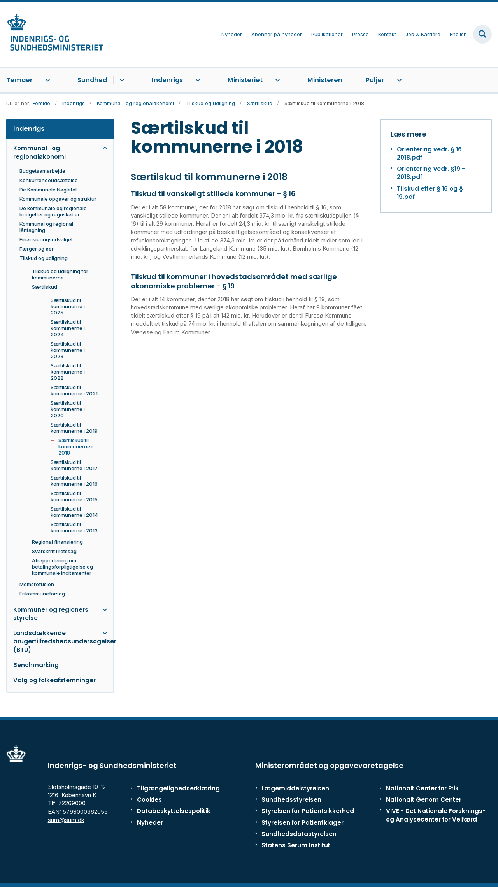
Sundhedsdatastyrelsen (299, 834)
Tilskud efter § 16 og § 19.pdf (430, 192)
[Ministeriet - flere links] (276, 80)
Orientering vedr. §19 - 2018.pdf (431, 173)
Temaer (19, 80)
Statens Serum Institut (295, 845)
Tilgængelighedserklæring (169, 788)
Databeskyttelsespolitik (169, 811)
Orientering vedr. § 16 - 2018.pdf (431, 153)
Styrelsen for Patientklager (302, 822)
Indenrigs (167, 80)
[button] (102, 148)
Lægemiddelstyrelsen (295, 788)
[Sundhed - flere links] (120, 80)
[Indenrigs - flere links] (196, 80)
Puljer (375, 80)
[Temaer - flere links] (46, 80)
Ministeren (324, 80)
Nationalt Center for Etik (422, 788)
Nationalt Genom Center (423, 800)
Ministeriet (245, 80)
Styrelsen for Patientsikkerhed (307, 811)
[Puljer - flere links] (398, 80)
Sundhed (92, 80)
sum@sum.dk (66, 820)
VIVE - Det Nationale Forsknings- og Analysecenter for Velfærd (436, 815)
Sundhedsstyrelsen (291, 800)
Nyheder (150, 822)
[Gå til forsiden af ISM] (51, 34)
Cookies (149, 800)
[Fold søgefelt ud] (482, 34)
